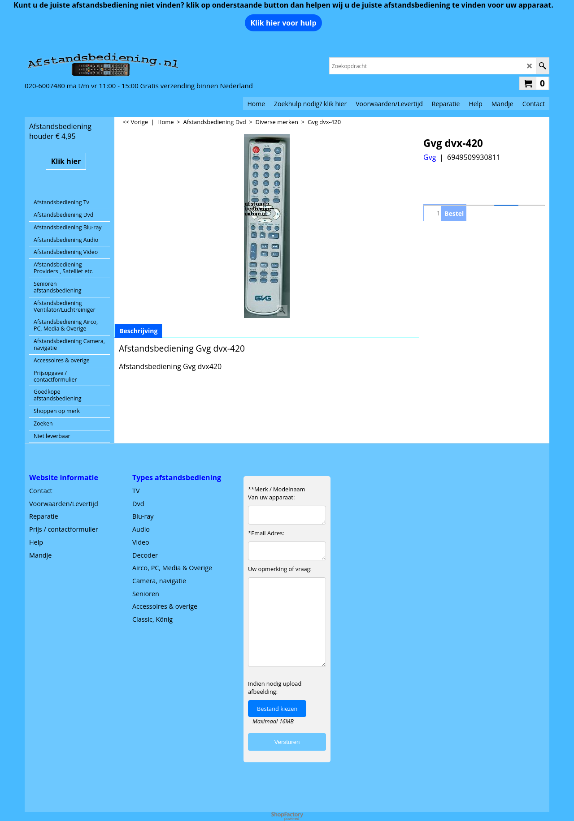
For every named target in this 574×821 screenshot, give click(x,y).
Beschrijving (138, 331)
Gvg (429, 157)
